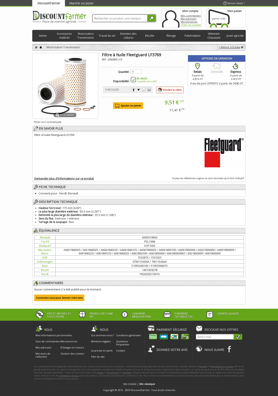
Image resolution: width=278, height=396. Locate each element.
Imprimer (149, 90)
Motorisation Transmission (85, 35)
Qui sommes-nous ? (102, 335)
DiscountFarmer (48, 3)
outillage (127, 372)
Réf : (105, 59)
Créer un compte (191, 24)
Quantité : (124, 72)
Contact (120, 350)
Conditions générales (128, 335)
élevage (203, 366)
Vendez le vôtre (172, 89)
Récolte (149, 36)
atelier (100, 372)
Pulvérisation (192, 36)
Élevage (171, 36)
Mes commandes (191, 15)
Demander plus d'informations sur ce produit (64, 178)
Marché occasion (81, 3)
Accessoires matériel (64, 35)
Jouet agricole (235, 36)
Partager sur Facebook (133, 90)
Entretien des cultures (128, 35)
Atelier (43, 36)
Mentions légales (101, 341)
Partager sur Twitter (139, 90)
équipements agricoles (222, 366)
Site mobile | (139, 384)
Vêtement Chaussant (213, 35)
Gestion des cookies (72, 353)
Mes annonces (189, 21)
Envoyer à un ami (144, 90)
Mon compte (170, 18)
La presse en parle (102, 350)
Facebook (229, 349)
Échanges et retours (72, 347)
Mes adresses (188, 18)
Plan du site (98, 356)
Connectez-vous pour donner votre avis (59, 297)
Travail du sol (107, 36)
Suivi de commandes (48, 341)
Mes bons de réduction (43, 355)
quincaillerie (113, 372)
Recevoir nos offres (221, 329)
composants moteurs (69, 375)
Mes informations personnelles (54, 335)
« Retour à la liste (229, 47)
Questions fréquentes (122, 343)
